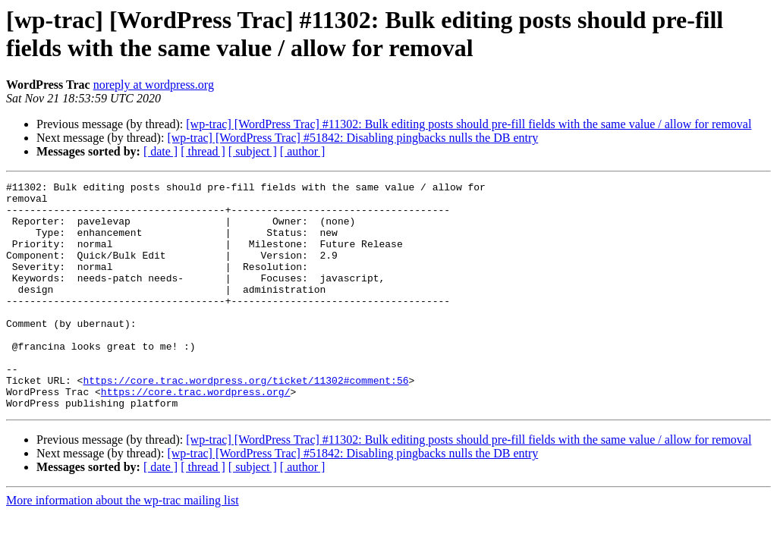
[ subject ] (252, 151)
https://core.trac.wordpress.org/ (196, 434)
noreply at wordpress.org (153, 84)
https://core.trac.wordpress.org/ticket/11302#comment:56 (245, 421)
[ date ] (160, 151)
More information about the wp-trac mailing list (122, 545)
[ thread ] (203, 151)
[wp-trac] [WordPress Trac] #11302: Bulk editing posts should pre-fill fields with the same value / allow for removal (468, 124)
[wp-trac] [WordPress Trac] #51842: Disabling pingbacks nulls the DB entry (352, 137)
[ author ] (303, 151)
